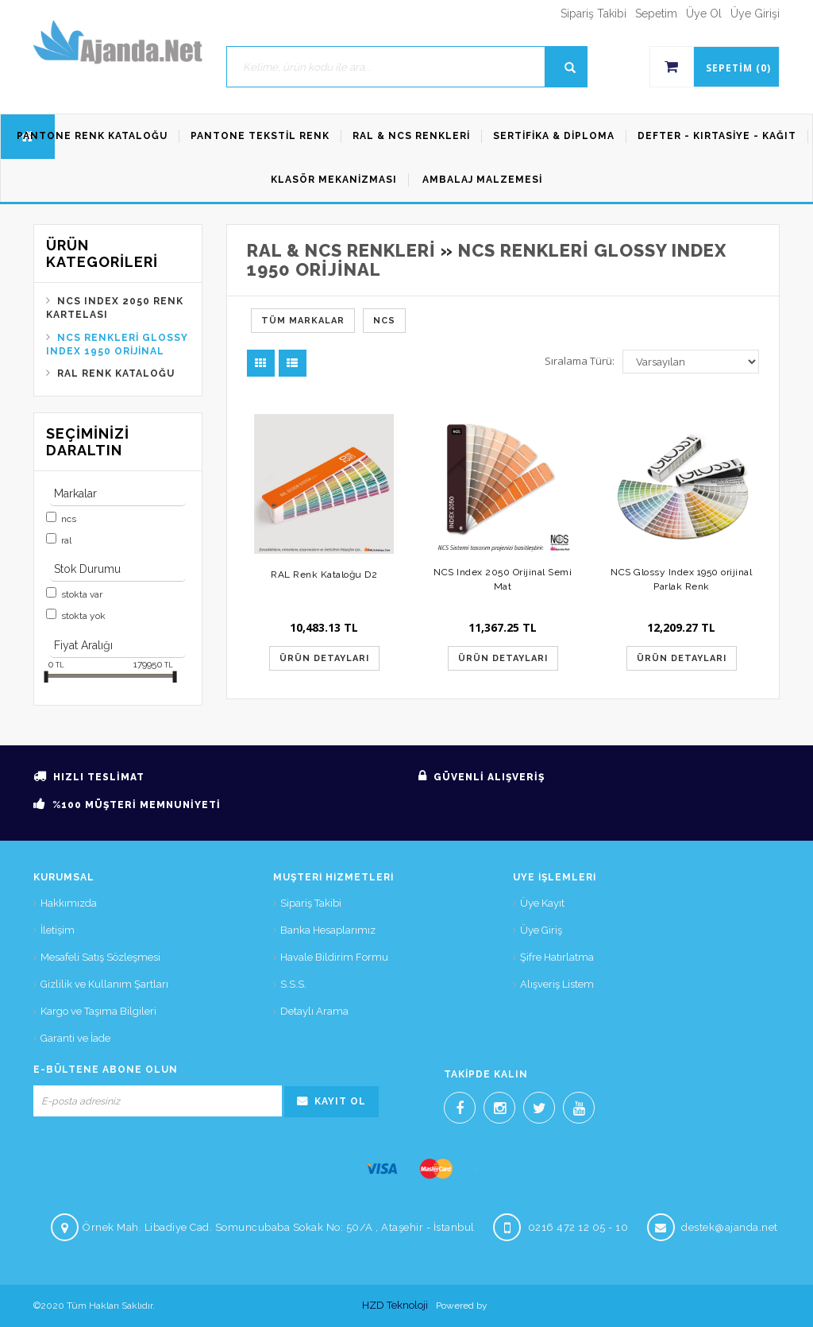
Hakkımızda (68, 903)
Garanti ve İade (75, 1038)
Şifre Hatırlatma (557, 957)
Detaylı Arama (314, 1011)
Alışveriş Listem (557, 984)
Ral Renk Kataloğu (116, 373)
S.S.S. (293, 984)
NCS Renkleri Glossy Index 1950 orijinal (117, 344)
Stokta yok (83, 615)
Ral (66, 540)
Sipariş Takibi (310, 903)
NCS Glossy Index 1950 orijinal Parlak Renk (681, 579)
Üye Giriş (541, 930)
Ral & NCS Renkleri (341, 250)
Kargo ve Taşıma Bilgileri (98, 1011)
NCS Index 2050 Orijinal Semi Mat (502, 579)
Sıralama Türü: (580, 361)
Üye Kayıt (542, 903)
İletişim (57, 930)
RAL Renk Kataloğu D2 (324, 574)
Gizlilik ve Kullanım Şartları (104, 984)
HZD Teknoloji (395, 1305)
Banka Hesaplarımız (328, 930)
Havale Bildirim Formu (334, 957)
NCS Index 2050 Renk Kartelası (114, 308)
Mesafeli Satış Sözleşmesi (100, 957)
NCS (68, 518)
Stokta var (81, 594)
